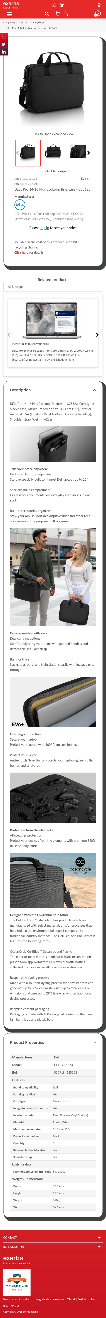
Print (88, 179)
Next (88, 153)
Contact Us (54, 5)
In (4, 51)
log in (45, 227)
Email (4, 36)
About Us (62, 5)
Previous (17, 153)
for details (28, 252)
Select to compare (53, 171)
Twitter (4, 44)
